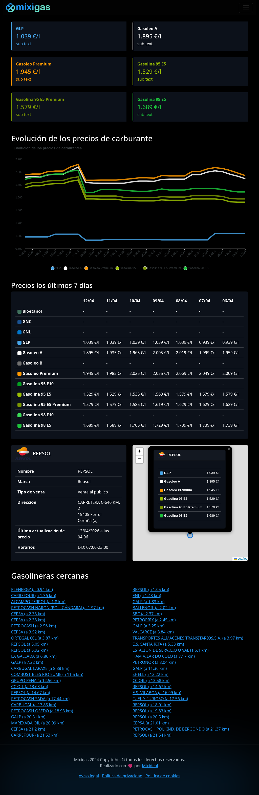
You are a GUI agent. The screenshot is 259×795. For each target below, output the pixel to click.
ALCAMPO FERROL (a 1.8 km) (38, 601)
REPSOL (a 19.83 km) (152, 711)
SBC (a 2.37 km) (147, 614)
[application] (129, 208)
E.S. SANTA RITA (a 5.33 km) (158, 644)
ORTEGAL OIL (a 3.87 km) (34, 638)
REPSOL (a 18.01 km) (152, 705)
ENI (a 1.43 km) (147, 595)
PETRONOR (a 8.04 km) (154, 662)
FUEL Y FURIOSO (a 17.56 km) (160, 698)
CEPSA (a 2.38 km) (28, 620)
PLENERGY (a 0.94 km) (32, 589)
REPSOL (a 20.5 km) (151, 717)
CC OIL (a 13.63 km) (29, 686)
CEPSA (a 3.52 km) (28, 632)
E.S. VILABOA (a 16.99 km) (157, 692)
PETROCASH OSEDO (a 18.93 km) (42, 711)
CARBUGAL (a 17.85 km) (33, 705)
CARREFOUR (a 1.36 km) (33, 595)
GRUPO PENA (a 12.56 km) (36, 680)
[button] (56, 268)
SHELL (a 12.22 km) (150, 674)
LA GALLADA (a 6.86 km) (34, 656)
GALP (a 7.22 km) (27, 662)
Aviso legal (89, 776)
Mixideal (150, 765)
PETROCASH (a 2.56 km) (33, 626)
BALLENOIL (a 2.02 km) (154, 607)
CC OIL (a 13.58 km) (151, 680)
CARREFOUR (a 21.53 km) (34, 735)
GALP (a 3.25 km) (148, 626)
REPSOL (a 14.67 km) (152, 686)
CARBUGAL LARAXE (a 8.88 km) (40, 668)
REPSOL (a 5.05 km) (29, 644)
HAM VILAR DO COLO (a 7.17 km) (164, 656)
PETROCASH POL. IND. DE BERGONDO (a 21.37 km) (181, 729)
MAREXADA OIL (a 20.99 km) (37, 723)
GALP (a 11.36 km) (150, 668)
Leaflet (240, 558)
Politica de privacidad (122, 776)
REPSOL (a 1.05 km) (151, 589)
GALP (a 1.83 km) (148, 601)
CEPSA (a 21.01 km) (151, 723)
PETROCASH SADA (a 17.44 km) (40, 698)
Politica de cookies (162, 776)
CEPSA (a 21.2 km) (28, 729)
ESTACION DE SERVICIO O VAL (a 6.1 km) (171, 650)
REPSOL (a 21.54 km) (152, 735)
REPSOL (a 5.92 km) (29, 650)
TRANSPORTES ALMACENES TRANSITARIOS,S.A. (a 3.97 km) (188, 638)
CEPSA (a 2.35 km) (28, 614)
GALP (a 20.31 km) (28, 717)
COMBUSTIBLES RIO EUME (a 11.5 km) (47, 674)
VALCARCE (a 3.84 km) (153, 632)
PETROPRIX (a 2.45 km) (154, 620)
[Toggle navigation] (246, 8)
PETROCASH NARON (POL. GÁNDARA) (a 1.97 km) (57, 607)
